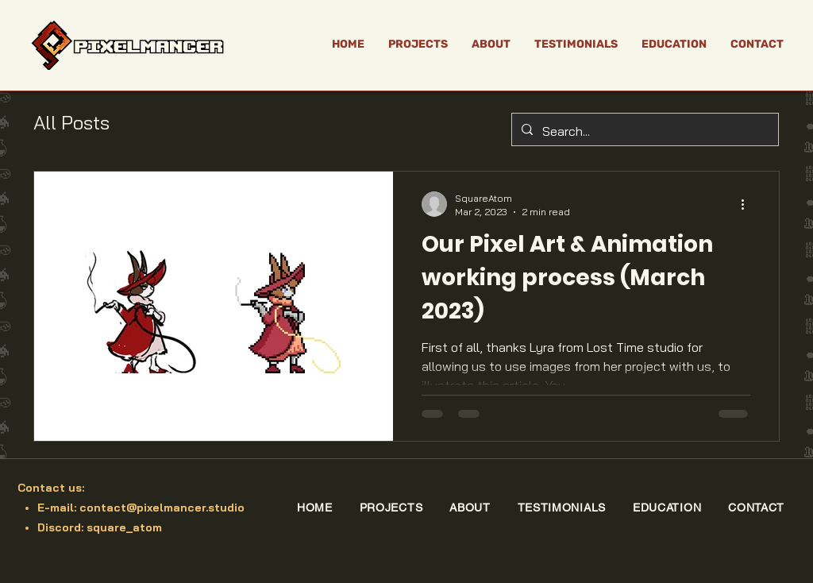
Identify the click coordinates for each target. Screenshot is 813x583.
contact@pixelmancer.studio (162, 507)
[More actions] (747, 204)
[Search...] (643, 131)
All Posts (71, 122)
